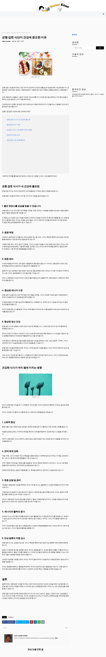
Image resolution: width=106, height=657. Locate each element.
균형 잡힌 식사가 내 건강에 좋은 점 (18, 119)
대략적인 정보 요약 (13, 135)
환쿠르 (74, 35)
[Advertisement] (39, 24)
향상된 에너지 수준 (13, 125)
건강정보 (7, 32)
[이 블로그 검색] (84, 47)
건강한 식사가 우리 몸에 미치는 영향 (19, 130)
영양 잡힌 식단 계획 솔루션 (16, 140)
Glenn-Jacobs (6, 41)
